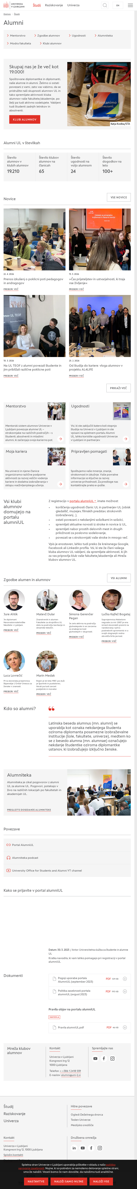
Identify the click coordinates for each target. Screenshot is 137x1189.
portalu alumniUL (82, 501)
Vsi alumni (119, 578)
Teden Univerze (81, 1120)
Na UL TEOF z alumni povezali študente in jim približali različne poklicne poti (32, 367)
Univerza (73, 5)
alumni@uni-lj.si (71, 1075)
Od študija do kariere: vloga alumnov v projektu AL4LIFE (96, 367)
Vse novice (119, 198)
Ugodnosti (77, 35)
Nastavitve (36, 1182)
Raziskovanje (54, 5)
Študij (37, 5)
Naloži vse (101, 1182)
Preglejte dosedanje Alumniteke (29, 810)
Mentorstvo (15, 35)
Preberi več (11, 289)
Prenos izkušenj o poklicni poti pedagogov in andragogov (33, 281)
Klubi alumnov (50, 43)
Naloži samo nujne (68, 1182)
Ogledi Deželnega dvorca (87, 1115)
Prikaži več (118, 388)
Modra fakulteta (18, 43)
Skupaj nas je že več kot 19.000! (34, 70)
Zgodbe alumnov (46, 35)
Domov (7, 14)
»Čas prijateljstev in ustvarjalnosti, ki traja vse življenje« (97, 281)
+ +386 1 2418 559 (70, 1071)
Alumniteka (103, 35)
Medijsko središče (82, 1125)
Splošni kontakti (13, 1155)
